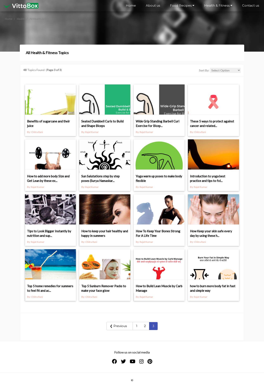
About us (153, 5)
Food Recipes (182, 5)
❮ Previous (119, 326)
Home (131, 5)
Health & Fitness (218, 5)
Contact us (250, 5)
